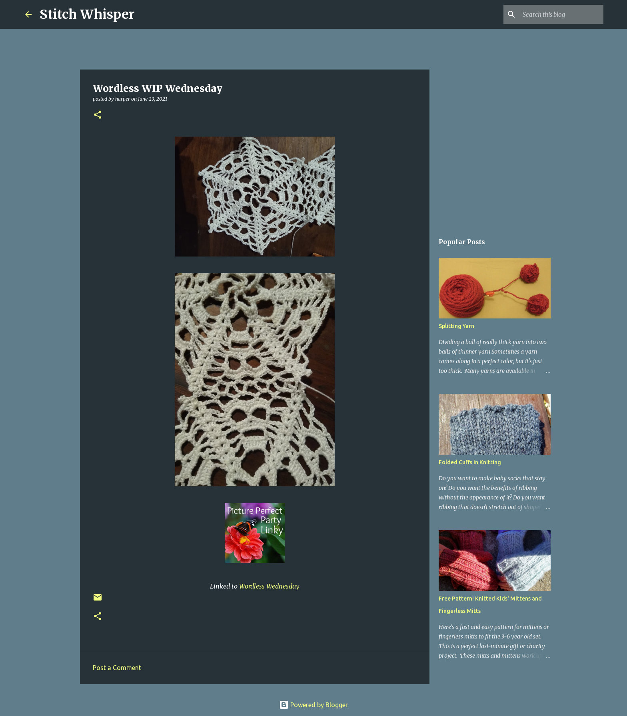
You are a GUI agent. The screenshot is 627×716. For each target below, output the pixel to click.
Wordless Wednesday (269, 586)
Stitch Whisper (87, 14)
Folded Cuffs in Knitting (470, 462)
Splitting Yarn (456, 326)
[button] (97, 115)
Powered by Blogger (313, 704)
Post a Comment (117, 667)
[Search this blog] (561, 14)
